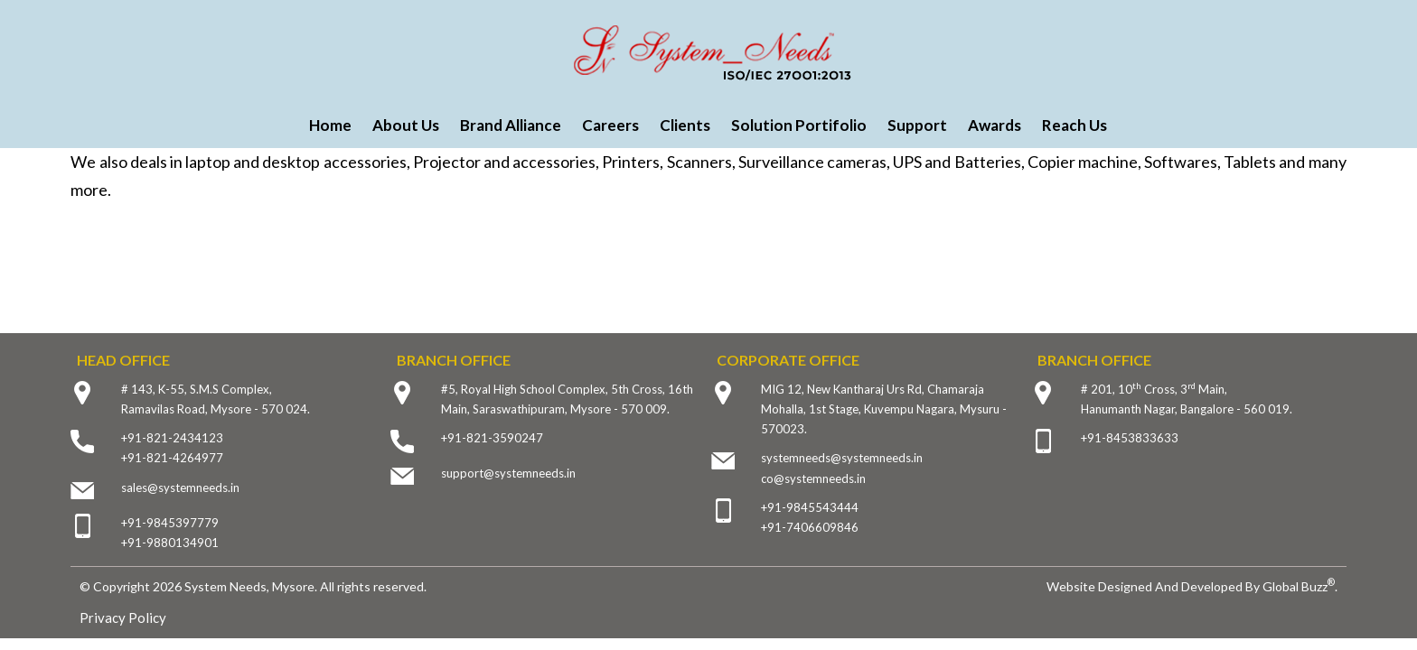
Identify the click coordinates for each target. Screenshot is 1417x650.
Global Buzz (1298, 586)
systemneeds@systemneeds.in (842, 457)
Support (917, 125)
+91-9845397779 (170, 522)
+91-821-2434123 (172, 438)
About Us (405, 125)
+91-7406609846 (810, 527)
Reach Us (1074, 125)
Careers (610, 125)
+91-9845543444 (810, 507)
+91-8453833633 (1129, 438)
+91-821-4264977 (172, 457)
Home (330, 125)
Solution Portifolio (799, 125)
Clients (685, 125)
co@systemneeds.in (813, 478)
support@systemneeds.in (508, 473)
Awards (994, 125)
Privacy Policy (123, 617)
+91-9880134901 (170, 542)
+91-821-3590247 (492, 438)
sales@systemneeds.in (180, 487)
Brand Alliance (510, 125)
